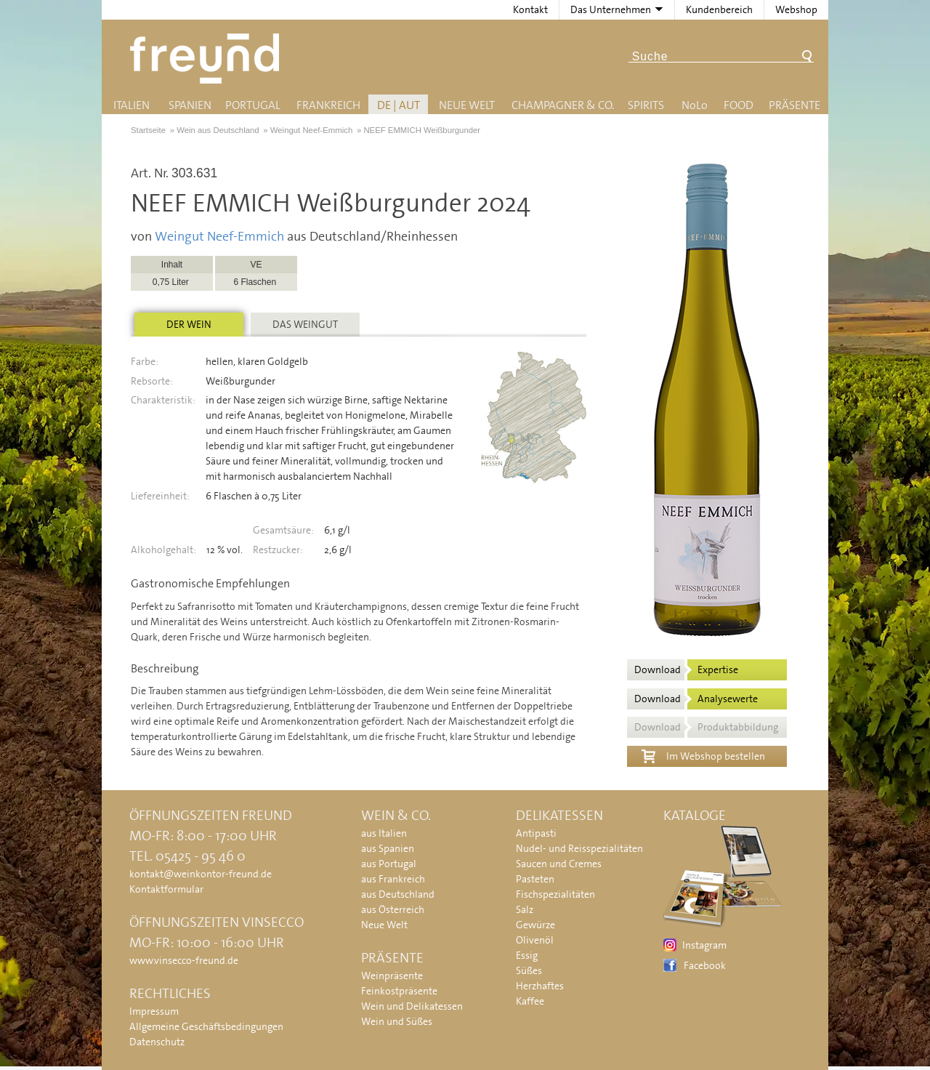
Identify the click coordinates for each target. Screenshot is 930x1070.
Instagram (704, 945)
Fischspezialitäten (555, 894)
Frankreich (328, 105)
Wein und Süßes (396, 1021)
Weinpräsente (392, 975)
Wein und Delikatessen (412, 1006)
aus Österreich (392, 909)
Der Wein (188, 324)
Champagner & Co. (563, 105)
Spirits (646, 105)
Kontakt (530, 9)
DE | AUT (398, 105)
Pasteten (535, 878)
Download (686, 669)
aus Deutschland (397, 894)
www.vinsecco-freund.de (183, 960)
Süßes (529, 970)
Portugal (252, 105)
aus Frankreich (393, 878)
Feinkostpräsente (399, 990)
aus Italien (384, 833)
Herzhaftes (540, 985)
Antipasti (536, 833)
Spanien (190, 105)
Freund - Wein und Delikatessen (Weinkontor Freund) (207, 58)
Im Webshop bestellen (703, 754)
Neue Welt (467, 105)
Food (738, 105)
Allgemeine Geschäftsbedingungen (206, 1026)
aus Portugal (388, 863)
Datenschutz (157, 1041)
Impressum (154, 1011)
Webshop (796, 9)
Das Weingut (305, 324)
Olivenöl (535, 939)
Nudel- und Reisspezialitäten (579, 848)
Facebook (705, 965)
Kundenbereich (719, 9)
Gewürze (535, 924)
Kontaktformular (166, 889)
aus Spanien (387, 848)
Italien (131, 105)
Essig (527, 955)
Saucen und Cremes (559, 863)
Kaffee (530, 1000)
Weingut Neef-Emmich (219, 236)
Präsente (794, 105)
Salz (524, 909)
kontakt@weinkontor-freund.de (200, 873)
